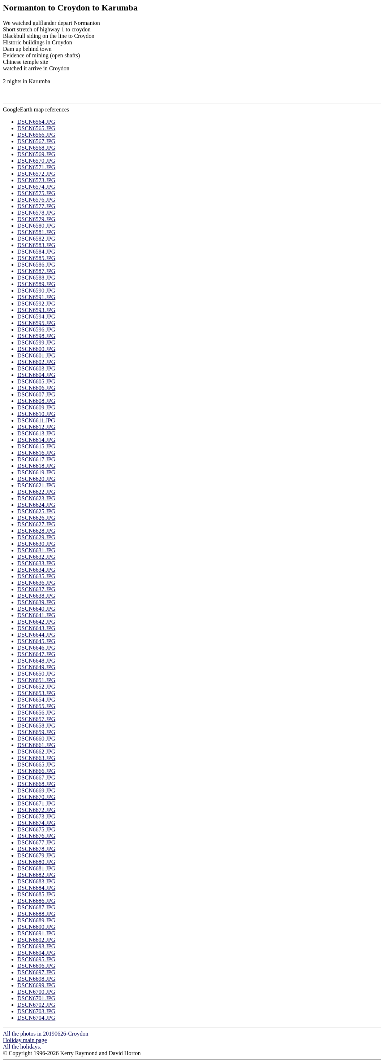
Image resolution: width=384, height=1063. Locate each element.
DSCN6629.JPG (36, 537)
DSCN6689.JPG (36, 920)
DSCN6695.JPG (36, 959)
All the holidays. (22, 1047)
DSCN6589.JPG (36, 284)
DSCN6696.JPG (36, 966)
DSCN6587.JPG (36, 271)
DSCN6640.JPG (36, 609)
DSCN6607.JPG (36, 394)
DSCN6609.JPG (36, 407)
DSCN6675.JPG (36, 829)
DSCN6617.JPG (36, 459)
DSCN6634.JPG (36, 570)
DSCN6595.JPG (36, 323)
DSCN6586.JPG (36, 265)
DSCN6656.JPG (36, 713)
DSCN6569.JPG (36, 154)
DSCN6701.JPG (36, 998)
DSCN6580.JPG (36, 226)
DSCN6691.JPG (36, 933)
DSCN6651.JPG (36, 680)
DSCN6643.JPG (36, 628)
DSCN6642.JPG (36, 622)
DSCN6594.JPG (36, 316)
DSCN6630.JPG (36, 544)
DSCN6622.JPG (36, 492)
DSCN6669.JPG (36, 790)
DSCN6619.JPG (36, 472)
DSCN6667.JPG (36, 777)
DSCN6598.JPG (36, 336)
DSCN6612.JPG (36, 427)
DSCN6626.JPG (36, 518)
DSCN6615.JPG (36, 446)
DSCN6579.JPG (36, 219)
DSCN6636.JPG (36, 583)
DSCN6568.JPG (36, 148)
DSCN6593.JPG (36, 310)
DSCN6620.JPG (36, 479)
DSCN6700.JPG (36, 992)
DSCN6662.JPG (36, 751)
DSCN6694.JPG (36, 953)
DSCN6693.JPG (36, 946)
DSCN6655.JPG (36, 706)
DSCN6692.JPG (36, 940)
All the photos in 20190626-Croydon (45, 1034)
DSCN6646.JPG (36, 648)
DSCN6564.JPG (36, 122)
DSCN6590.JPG (36, 290)
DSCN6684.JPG (36, 888)
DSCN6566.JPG (36, 135)
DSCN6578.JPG (36, 213)
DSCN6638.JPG (36, 596)
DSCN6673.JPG (36, 816)
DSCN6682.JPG (36, 875)
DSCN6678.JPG (36, 849)
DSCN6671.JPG (36, 803)
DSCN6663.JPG (36, 758)
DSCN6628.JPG (36, 531)
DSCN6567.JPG (36, 141)
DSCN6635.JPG (36, 576)
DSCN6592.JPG (36, 303)
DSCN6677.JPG (36, 842)
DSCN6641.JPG (36, 615)
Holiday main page (25, 1040)
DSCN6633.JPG (36, 563)
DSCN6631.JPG (36, 550)
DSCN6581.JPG (36, 232)
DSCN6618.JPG (36, 466)
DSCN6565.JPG (36, 128)
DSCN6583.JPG (36, 245)
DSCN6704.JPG (36, 1018)
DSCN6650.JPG (36, 674)
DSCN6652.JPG (36, 687)
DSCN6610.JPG (36, 414)
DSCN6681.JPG (36, 868)
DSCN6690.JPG (36, 927)
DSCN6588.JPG (36, 277)
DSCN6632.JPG (36, 557)
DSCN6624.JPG (36, 505)
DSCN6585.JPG (36, 258)
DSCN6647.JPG (36, 654)
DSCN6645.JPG (36, 641)
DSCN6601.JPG (36, 355)
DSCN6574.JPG (36, 187)
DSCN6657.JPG (36, 719)
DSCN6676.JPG (36, 836)
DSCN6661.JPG (36, 745)
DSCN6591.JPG (36, 297)
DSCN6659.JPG (36, 732)
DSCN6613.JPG (36, 433)
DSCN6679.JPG (36, 855)
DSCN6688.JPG (36, 914)
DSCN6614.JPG (36, 440)
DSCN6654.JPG (36, 700)
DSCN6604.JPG (36, 375)
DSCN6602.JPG (36, 362)
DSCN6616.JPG (36, 453)
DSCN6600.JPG (36, 349)
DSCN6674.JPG (36, 823)
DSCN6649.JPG (36, 667)
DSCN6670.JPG (36, 797)
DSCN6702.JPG (36, 1005)
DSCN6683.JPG (36, 881)
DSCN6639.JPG (36, 602)
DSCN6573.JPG (36, 180)
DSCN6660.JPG (36, 738)
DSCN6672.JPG (36, 810)
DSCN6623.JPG (36, 498)
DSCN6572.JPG (36, 174)
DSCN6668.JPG (36, 784)
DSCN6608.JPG (36, 401)
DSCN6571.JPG (36, 167)
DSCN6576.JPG (36, 200)
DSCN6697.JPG (36, 972)
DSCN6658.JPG (36, 725)
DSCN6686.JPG (36, 901)
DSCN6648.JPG (36, 661)
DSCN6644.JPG (36, 635)
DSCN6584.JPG (36, 252)
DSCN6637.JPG (36, 589)
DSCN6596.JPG (36, 329)
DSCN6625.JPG (36, 511)
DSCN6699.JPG (36, 985)
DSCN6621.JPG (36, 485)
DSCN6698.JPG (36, 979)
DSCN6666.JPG (36, 771)
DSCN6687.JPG (36, 907)
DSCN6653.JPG (36, 693)
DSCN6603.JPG (36, 368)
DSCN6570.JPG (36, 161)
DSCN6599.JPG (36, 342)
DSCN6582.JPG (36, 239)
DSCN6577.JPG (36, 206)
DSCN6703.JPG (36, 1011)
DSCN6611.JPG (36, 420)
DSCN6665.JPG (36, 764)
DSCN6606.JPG (36, 388)
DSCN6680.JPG (36, 862)
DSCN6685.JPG (36, 894)
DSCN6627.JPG (36, 524)
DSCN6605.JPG (36, 381)
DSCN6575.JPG (36, 193)
